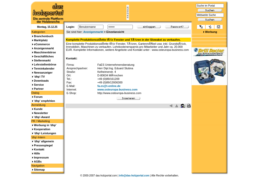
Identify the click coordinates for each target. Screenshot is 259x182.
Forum (38, 96)
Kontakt (39, 149)
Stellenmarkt (42, 60)
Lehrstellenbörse (45, 64)
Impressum (41, 157)
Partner (39, 88)
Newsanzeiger (43, 72)
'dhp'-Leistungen (45, 133)
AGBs (38, 161)
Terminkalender (44, 68)
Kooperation (42, 129)
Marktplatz (41, 40)
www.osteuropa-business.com (117, 89)
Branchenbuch (43, 36)
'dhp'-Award (42, 117)
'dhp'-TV (39, 76)
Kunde (38, 108)
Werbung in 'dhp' (45, 125)
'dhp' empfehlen (44, 100)
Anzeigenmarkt (93, 31)
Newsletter (41, 113)
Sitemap (39, 169)
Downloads (41, 80)
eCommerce (42, 44)
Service (39, 84)
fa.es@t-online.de (108, 85)
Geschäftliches (44, 56)
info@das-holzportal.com (134, 175)
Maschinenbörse (45, 52)
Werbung (211, 31)
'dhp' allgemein (44, 141)
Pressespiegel (43, 145)
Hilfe (37, 153)
